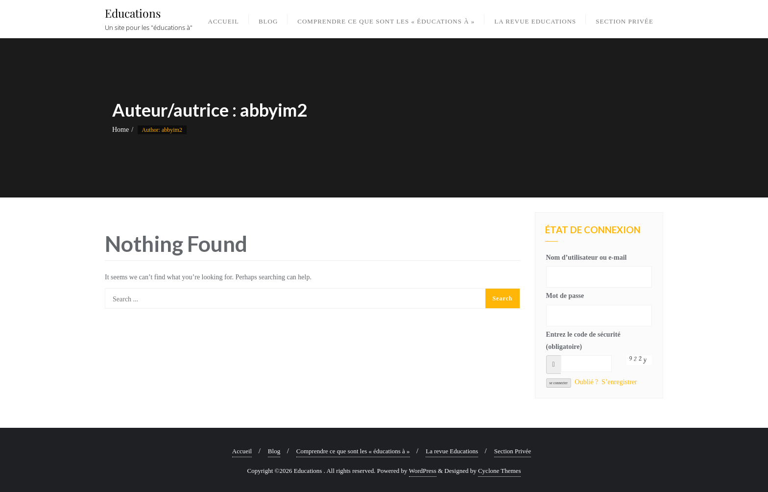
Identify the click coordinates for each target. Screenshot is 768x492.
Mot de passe (565, 295)
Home (120, 129)
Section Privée (512, 451)
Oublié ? (586, 382)
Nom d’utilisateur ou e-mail (586, 257)
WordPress (422, 470)
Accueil (242, 451)
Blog (274, 451)
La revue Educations (452, 451)
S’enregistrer (619, 382)
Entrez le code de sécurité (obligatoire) (583, 340)
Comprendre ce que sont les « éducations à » (353, 451)
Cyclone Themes (499, 470)
